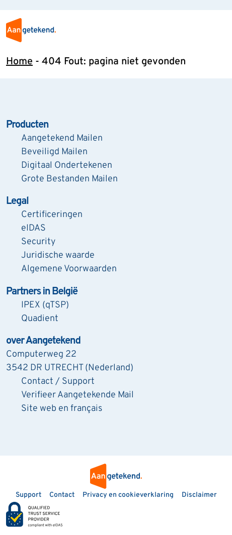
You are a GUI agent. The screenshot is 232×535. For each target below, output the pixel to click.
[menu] (218, 30)
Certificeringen (52, 215)
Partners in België (42, 291)
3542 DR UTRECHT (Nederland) (69, 368)
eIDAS (33, 228)
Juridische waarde (58, 255)
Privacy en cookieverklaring (128, 495)
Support (28, 495)
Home (19, 61)
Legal (17, 201)
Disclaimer (199, 495)
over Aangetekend (43, 341)
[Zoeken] (11, 5)
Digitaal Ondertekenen (66, 165)
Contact (61, 495)
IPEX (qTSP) (45, 305)
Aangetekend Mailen (62, 138)
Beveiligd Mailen (54, 152)
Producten (27, 125)
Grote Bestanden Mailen (69, 179)
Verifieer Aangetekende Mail (77, 395)
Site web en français (61, 408)
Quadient (39, 319)
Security (38, 242)
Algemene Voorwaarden (69, 269)
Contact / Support (58, 381)
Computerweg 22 (41, 354)
